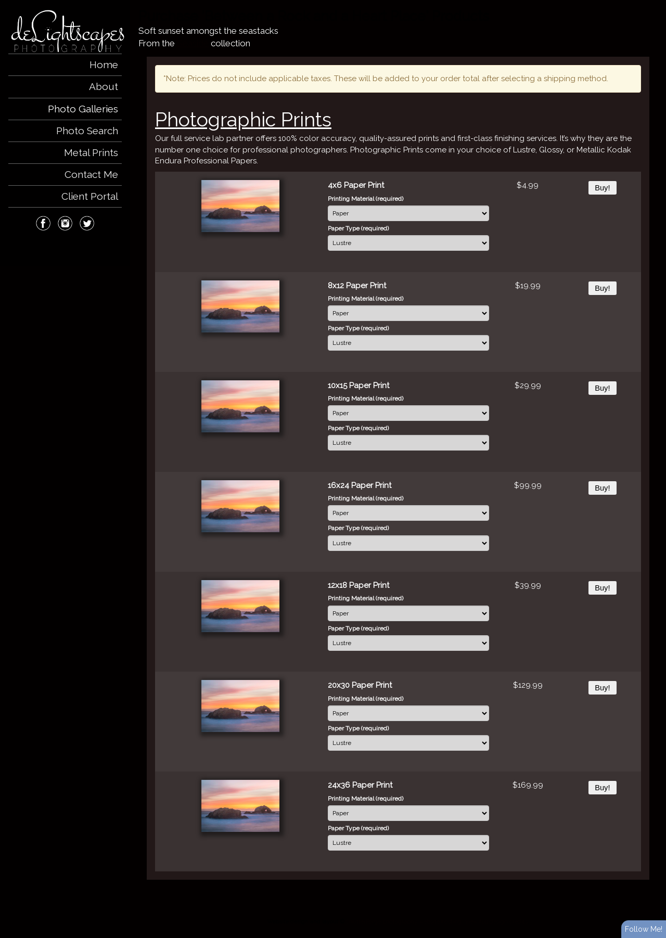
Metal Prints (91, 152)
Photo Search (87, 130)
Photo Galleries (83, 108)
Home (103, 64)
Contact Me (91, 174)
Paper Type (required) (358, 228)
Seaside (193, 43)
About (103, 86)
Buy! (602, 188)
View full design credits (496, 921)
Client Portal (89, 196)
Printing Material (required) (365, 198)
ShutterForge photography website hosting (404, 921)
